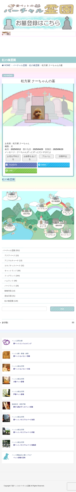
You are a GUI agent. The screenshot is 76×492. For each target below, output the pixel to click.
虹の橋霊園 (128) (11, 301)
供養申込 (63, 156)
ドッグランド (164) (12, 276)
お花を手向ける (13, 157)
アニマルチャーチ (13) (13, 261)
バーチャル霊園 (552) (11, 250)
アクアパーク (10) (12, 255)
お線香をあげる (30, 157)
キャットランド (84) (13, 271)
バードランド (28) (12, 286)
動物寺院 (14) (10, 291)
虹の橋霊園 (8, 75)
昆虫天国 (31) (10, 296)
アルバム (46, 156)
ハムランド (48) (11, 281)
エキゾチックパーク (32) (14, 266)
